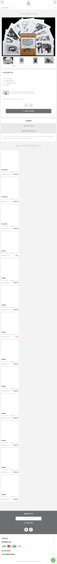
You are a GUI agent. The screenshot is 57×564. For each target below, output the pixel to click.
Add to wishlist (26, 105)
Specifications (28, 126)
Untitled (3, 278)
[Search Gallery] (27, 7)
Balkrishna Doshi (10, 81)
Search (55, 7)
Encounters (4, 169)
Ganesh (3, 251)
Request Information (28, 131)
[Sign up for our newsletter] (28, 518)
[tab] (28, 120)
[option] (8, 60)
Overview (28, 121)
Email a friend (31, 105)
